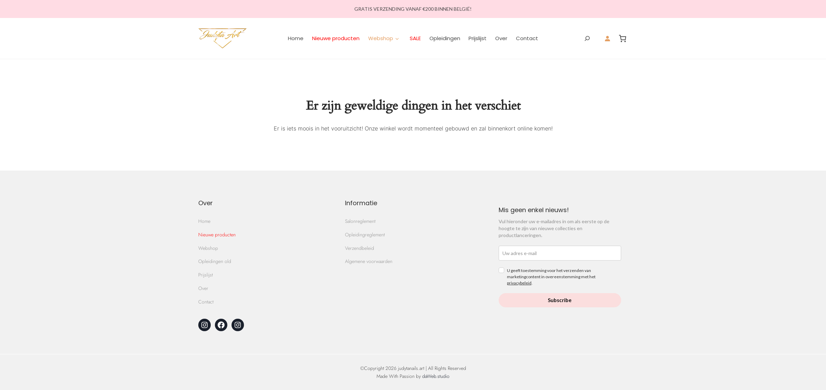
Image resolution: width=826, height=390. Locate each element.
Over (501, 38)
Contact (527, 38)
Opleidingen (444, 38)
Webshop (208, 248)
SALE (415, 38)
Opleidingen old (214, 261)
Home (295, 38)
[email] (560, 253)
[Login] (607, 38)
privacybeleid (519, 282)
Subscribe (560, 300)
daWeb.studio (436, 376)
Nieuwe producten (336, 38)
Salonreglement (360, 221)
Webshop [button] (380, 38)
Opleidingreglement (365, 234)
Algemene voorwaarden (368, 261)
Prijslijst (478, 38)
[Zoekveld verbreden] (587, 38)
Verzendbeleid (359, 248)
